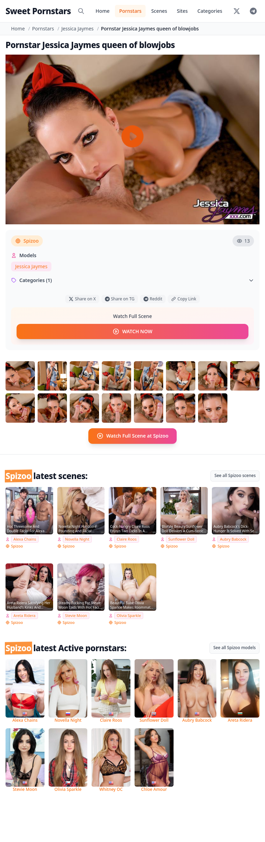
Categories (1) (132, 280)
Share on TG (120, 299)
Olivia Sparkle (129, 615)
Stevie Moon (76, 615)
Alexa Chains (24, 539)
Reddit (153, 299)
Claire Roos (127, 539)
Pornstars (130, 11)
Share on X (82, 299)
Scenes (159, 11)
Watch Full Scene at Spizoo (132, 435)
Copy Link (183, 299)
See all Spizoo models (234, 648)
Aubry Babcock (233, 539)
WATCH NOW (132, 331)
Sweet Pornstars (38, 11)
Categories (209, 11)
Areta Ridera (24, 615)
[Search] (81, 11)
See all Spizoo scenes (235, 475)
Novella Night (77, 539)
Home (102, 11)
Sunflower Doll (181, 539)
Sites (182, 11)
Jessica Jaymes (77, 28)
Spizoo (27, 240)
